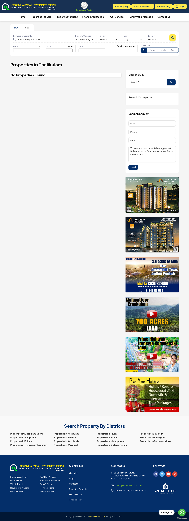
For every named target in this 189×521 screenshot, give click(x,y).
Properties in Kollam (21, 441)
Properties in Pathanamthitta (155, 441)
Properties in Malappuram (110, 441)
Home (22, 16)
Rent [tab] (26, 27)
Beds (15, 46)
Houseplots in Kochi (19, 488)
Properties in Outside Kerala (112, 445)
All (144, 50)
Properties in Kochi (18, 477)
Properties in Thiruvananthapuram (28, 445)
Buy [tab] (16, 27)
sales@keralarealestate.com (129, 485)
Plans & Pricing (163, 6)
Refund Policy (75, 500)
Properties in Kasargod (152, 437)
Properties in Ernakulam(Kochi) (26, 433)
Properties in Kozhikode (66, 441)
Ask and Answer (47, 491)
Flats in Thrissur (17, 491)
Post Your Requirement (50, 480)
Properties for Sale (40, 16)
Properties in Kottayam (66, 433)
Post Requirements (142, 6)
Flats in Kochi (16, 480)
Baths (48, 46)
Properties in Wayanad (66, 445)
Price (81, 46)
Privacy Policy (75, 494)
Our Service (118, 16)
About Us (73, 473)
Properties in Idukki (107, 433)
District (103, 36)
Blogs (72, 478)
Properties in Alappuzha (23, 437)
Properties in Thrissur (151, 433)
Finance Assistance (94, 16)
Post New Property (48, 477)
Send (133, 167)
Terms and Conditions (79, 489)
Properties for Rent (67, 16)
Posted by (145, 45)
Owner (152, 50)
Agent (173, 50)
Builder (163, 50)
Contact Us (163, 16)
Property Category (83, 36)
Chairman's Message (141, 16)
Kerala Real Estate (97, 516)
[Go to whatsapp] (182, 512)
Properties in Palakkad (65, 437)
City (125, 36)
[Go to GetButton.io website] (182, 518)
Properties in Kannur (107, 437)
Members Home (47, 488)
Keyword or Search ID (22, 36)
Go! (171, 82)
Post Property (121, 6)
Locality (151, 36)
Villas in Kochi (16, 484)
